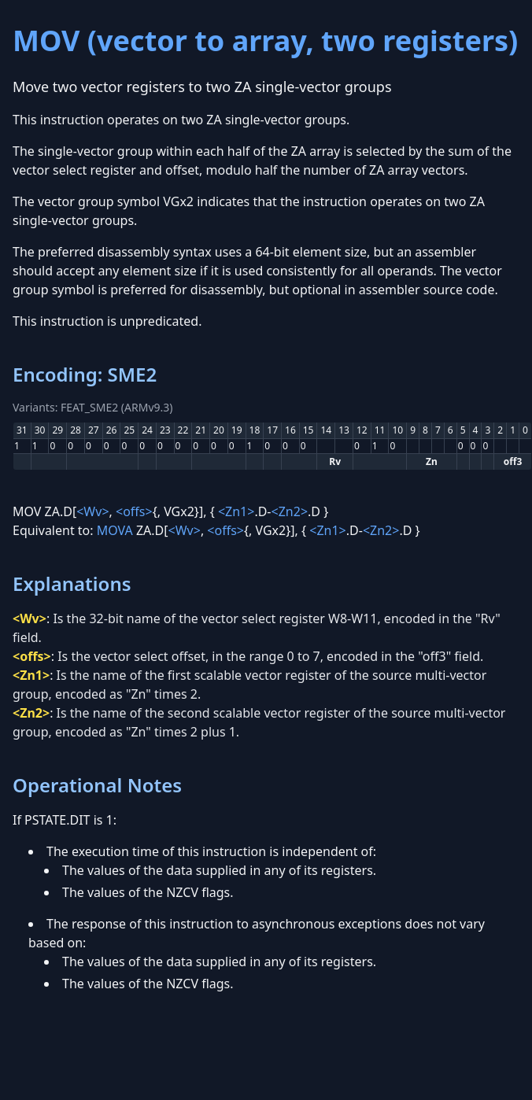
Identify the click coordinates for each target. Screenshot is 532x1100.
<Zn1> (236, 511)
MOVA (115, 530)
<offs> (134, 511)
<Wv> (92, 511)
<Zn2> (290, 511)
